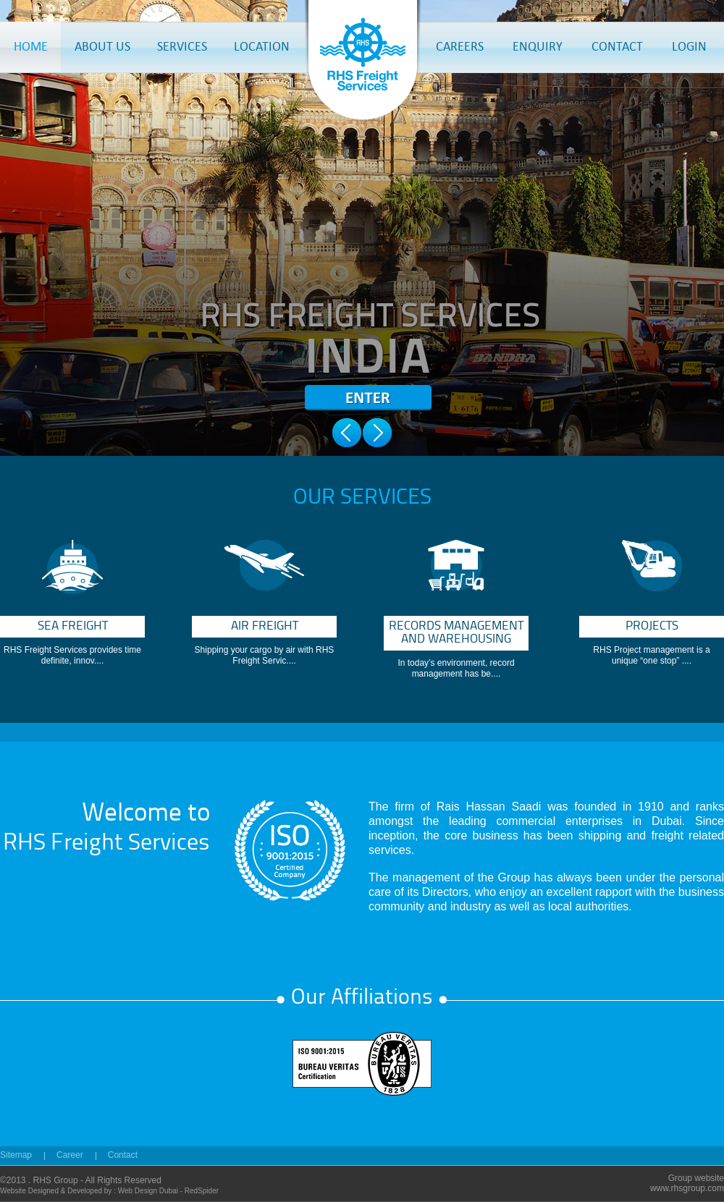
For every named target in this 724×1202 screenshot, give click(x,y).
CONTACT (617, 46)
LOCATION (262, 46)
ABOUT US (102, 46)
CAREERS (460, 46)
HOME (31, 46)
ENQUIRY (538, 46)
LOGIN (689, 46)
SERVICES (182, 46)
